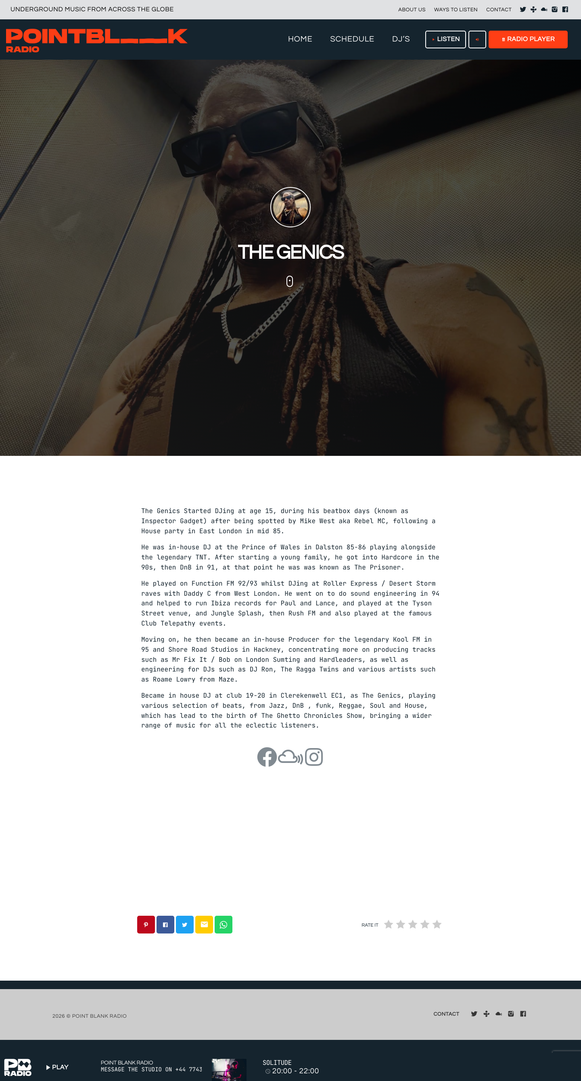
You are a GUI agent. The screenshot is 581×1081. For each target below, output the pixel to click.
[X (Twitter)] (523, 9)
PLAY (56, 1067)
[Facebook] (565, 9)
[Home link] (97, 39)
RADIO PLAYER (528, 39)
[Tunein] (534, 9)
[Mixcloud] (544, 9)
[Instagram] (555, 9)
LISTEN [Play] (445, 39)
